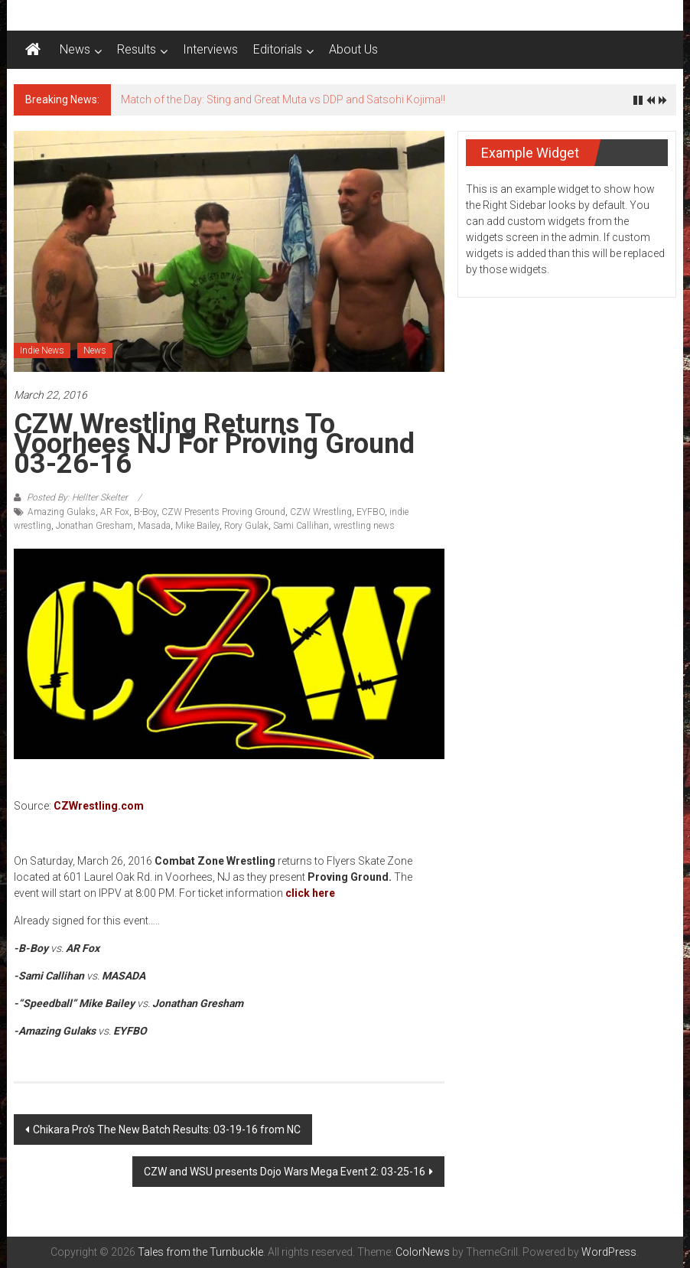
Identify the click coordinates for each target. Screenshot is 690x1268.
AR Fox (114, 512)
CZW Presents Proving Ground (223, 512)
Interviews (210, 49)
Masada (154, 525)
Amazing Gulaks (62, 512)
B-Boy (145, 512)
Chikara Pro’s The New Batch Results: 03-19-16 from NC (167, 1129)
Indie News (42, 350)
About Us (353, 49)
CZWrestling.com (99, 806)
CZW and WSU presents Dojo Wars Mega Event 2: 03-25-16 (284, 1171)
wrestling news (364, 525)
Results (136, 49)
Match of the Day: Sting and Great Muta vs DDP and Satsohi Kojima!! (283, 99)
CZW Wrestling (321, 512)
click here (310, 893)
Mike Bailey (197, 525)
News (75, 49)
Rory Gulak (246, 525)
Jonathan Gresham (94, 525)
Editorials (277, 49)
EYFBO (370, 512)
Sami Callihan (301, 525)
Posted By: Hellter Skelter (77, 497)
